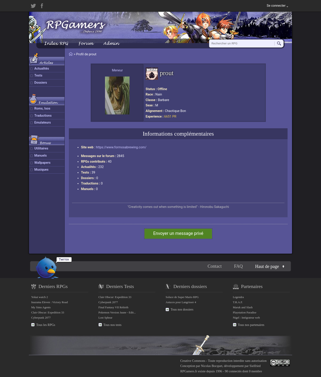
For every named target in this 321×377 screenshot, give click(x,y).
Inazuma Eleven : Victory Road (49, 302)
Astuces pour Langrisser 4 (181, 302)
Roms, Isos (42, 108)
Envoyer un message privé (178, 233)
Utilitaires (41, 148)
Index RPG (56, 43)
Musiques (41, 170)
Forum (85, 43)
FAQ (238, 266)
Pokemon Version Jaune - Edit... (117, 312)
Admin (111, 43)
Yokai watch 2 (39, 297)
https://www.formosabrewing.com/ (121, 147)
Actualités (41, 68)
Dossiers (40, 83)
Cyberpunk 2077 (41, 317)
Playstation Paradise (244, 312)
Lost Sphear (106, 317)
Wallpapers (42, 163)
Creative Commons (192, 360)
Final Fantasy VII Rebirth (113, 307)
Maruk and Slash (243, 307)
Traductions (42, 116)
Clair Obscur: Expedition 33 (47, 312)
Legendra (238, 297)
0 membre (255, 371)
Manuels (40, 155)
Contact (215, 266)
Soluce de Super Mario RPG (182, 297)
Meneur (117, 70)
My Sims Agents (41, 307)
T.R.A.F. (238, 302)
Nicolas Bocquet (211, 366)
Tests (38, 75)
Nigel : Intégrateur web (246, 317)
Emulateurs (42, 122)
